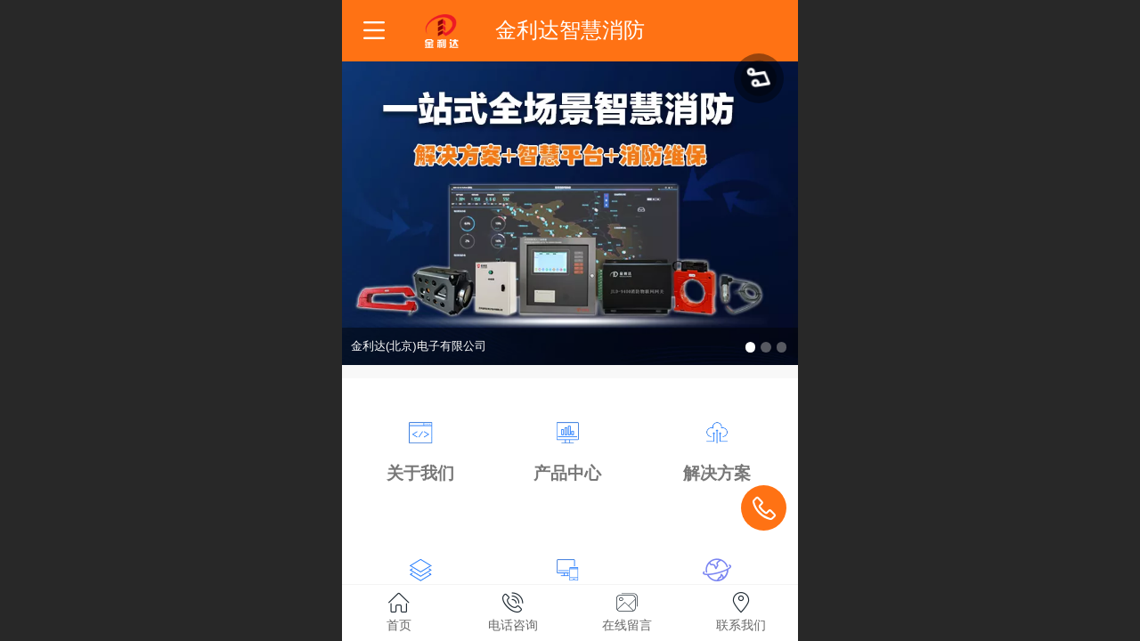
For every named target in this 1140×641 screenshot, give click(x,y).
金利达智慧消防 (570, 30)
